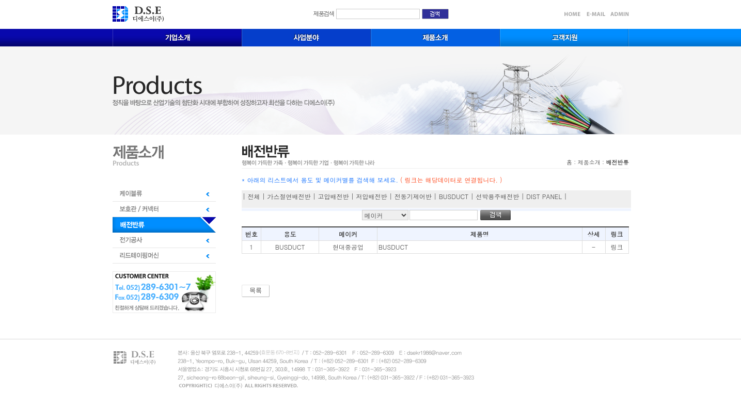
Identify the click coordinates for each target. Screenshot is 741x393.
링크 (617, 246)
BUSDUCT (290, 246)
